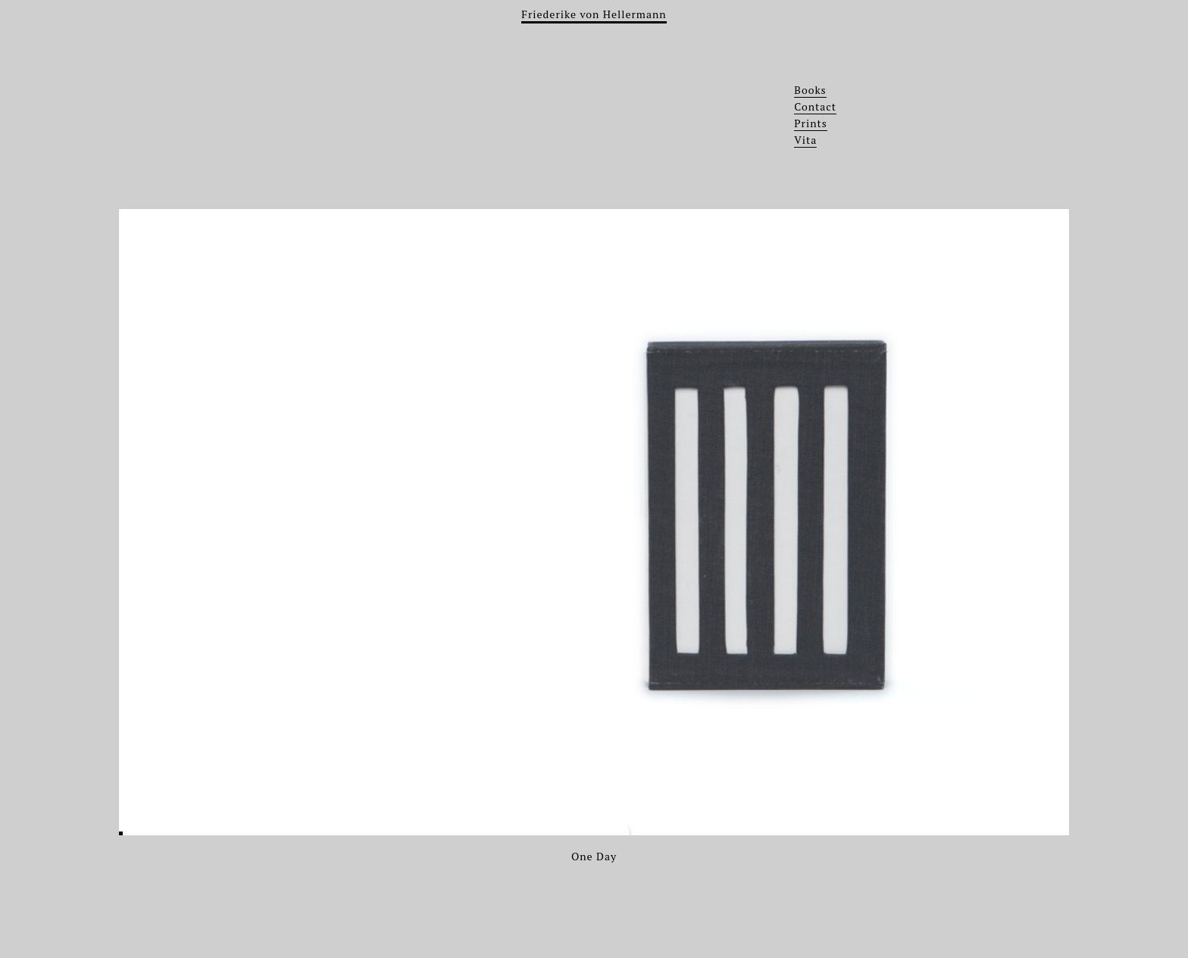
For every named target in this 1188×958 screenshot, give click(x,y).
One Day (594, 856)
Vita (805, 140)
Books (810, 90)
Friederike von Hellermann (593, 14)
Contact (815, 106)
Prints (810, 123)
